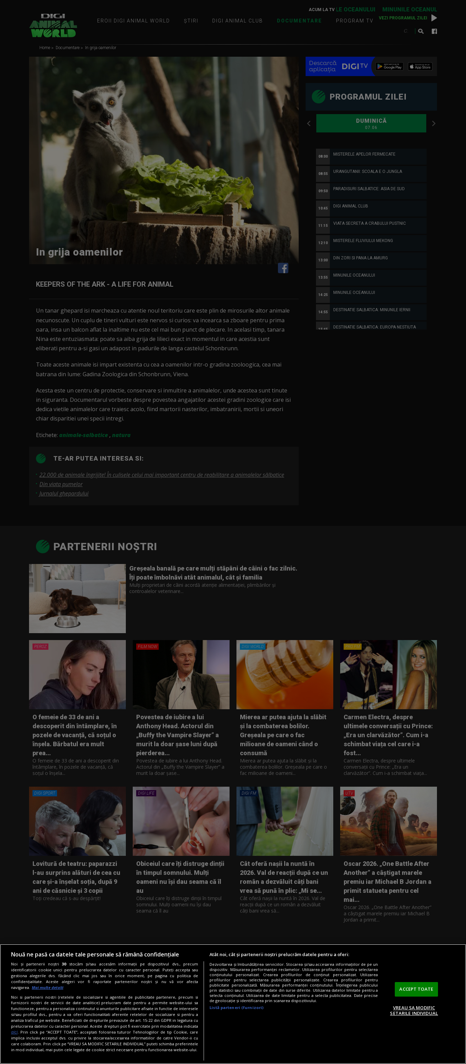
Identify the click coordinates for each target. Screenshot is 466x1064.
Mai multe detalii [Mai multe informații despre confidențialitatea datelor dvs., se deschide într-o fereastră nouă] (47, 987)
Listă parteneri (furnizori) (236, 1007)
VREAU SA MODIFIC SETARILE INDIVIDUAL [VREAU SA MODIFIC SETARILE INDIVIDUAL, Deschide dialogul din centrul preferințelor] (414, 1010)
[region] (233, 1004)
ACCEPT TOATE (416, 989)
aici (14, 1032)
